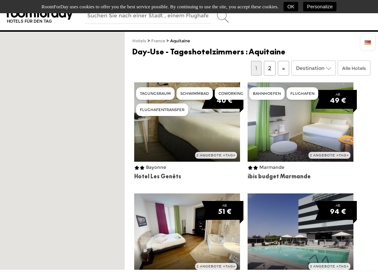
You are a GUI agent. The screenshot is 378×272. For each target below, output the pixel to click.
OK (290, 6)
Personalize (320, 6)
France (158, 41)
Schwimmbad (194, 93)
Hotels (139, 41)
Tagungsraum (155, 93)
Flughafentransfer (162, 109)
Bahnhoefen (267, 93)
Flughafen (302, 93)
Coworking (230, 93)
